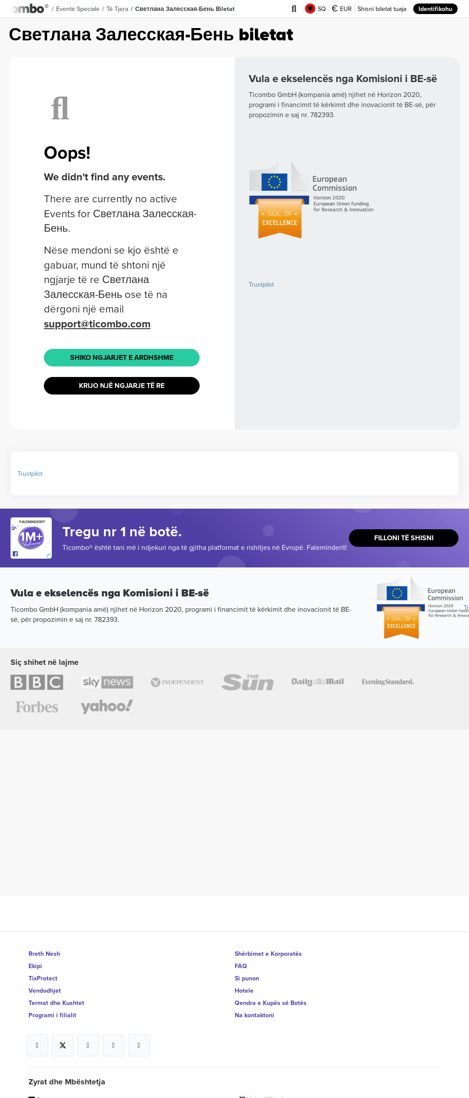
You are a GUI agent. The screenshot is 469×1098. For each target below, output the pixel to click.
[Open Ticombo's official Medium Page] (114, 1045)
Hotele (244, 990)
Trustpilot (261, 284)
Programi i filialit (52, 1015)
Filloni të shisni (403, 538)
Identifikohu (435, 8)
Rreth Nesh (44, 953)
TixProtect (43, 978)
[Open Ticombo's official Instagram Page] (88, 1045)
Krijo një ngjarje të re (122, 385)
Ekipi (35, 966)
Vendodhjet (45, 990)
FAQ (241, 966)
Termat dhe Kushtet (56, 1002)
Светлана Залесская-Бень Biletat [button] (185, 8)
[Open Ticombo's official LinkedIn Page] (139, 1045)
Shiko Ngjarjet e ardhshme (121, 357)
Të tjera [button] (117, 8)
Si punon (247, 978)
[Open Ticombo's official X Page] (63, 1045)
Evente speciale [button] (78, 8)
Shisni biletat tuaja (382, 8)
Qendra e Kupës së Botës (271, 1002)
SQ (315, 9)
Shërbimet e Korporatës (268, 953)
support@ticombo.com (97, 323)
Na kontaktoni (254, 1015)
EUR (342, 9)
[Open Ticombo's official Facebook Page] (32, 554)
